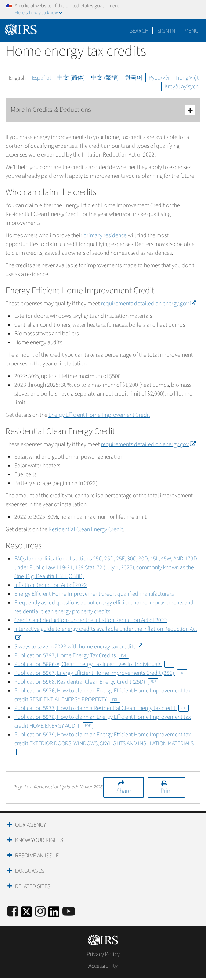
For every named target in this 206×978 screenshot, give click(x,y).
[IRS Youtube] (68, 912)
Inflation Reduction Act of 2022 (50, 585)
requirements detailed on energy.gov (148, 303)
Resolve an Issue (37, 856)
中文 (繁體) (105, 78)
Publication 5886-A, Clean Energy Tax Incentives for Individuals (94, 664)
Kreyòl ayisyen (182, 86)
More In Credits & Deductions (103, 110)
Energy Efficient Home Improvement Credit (99, 415)
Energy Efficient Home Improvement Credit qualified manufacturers (94, 594)
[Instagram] (40, 912)
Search (139, 30)
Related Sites (32, 886)
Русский (159, 78)
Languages (29, 871)
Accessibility (103, 966)
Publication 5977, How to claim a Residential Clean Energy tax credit (101, 708)
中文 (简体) (71, 78)
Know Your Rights (39, 840)
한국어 (133, 78)
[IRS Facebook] (12, 912)
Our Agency (30, 825)
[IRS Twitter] (26, 914)
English (17, 78)
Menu (191, 30)
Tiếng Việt (187, 78)
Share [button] (123, 791)
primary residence (105, 235)
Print (166, 791)
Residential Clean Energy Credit (85, 529)
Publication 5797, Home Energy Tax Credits (71, 655)
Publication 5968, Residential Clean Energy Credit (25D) (86, 682)
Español (41, 78)
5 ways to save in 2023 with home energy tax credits (78, 647)
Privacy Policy (103, 954)
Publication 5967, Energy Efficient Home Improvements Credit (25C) (100, 673)
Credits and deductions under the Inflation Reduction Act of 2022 (90, 620)
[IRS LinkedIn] (53, 914)
